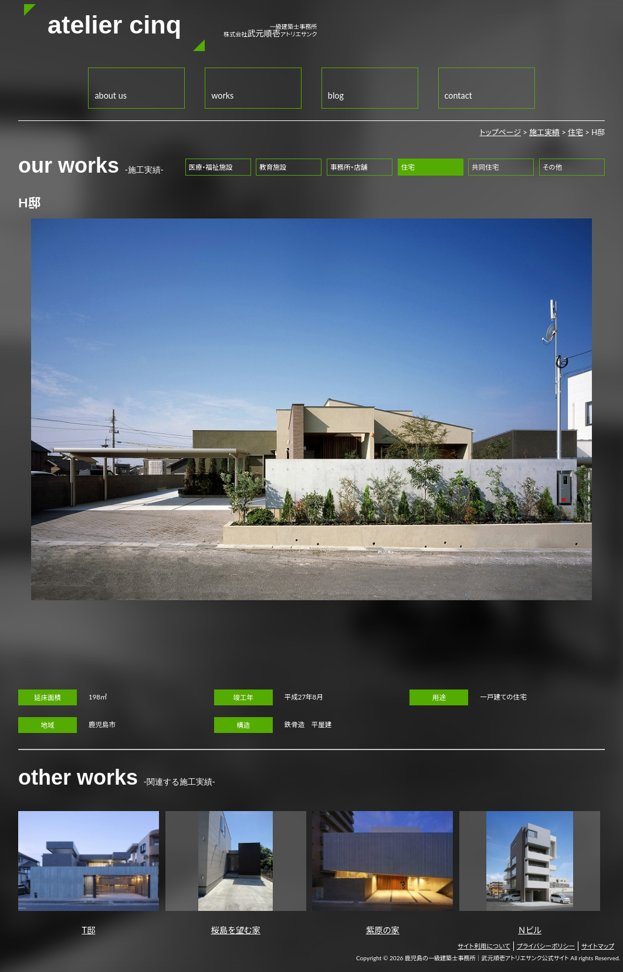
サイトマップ (597, 946)
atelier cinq (114, 25)
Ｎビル (529, 873)
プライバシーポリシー (546, 946)
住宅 (575, 132)
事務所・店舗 (348, 167)
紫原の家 (382, 873)
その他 (552, 167)
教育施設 (272, 167)
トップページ (500, 132)
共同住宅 (485, 167)
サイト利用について (484, 946)
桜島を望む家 (235, 873)
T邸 (88, 873)
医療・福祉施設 (211, 167)
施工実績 (544, 132)
